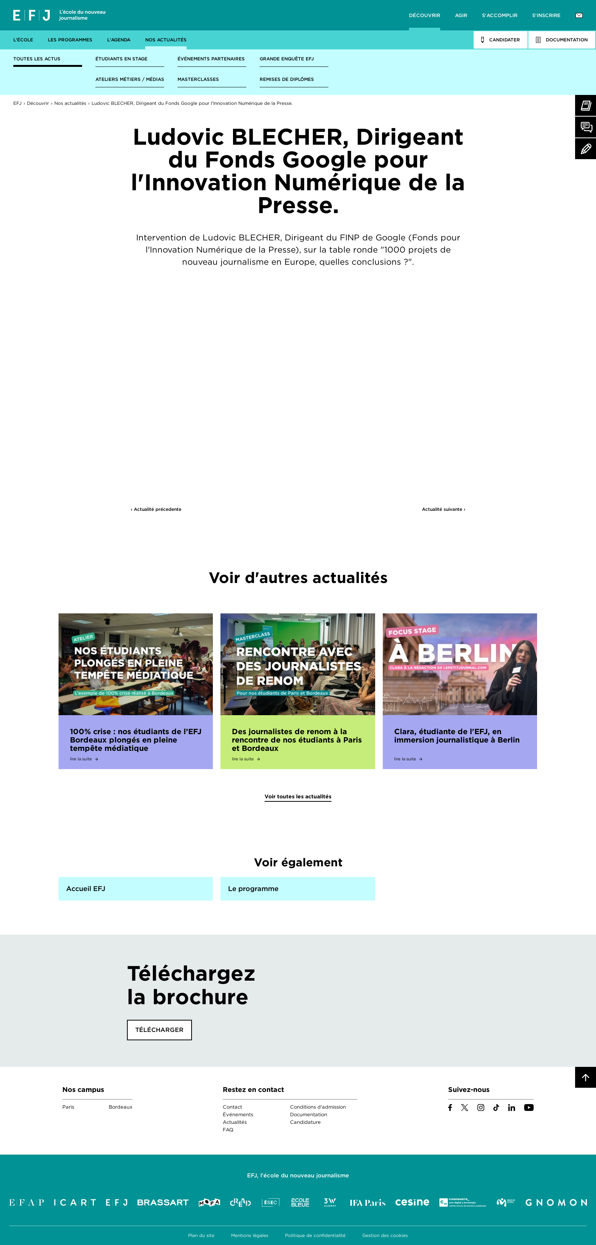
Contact (232, 1107)
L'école (23, 40)
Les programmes (70, 40)
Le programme (253, 889)
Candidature (305, 1122)
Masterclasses (198, 79)
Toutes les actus (36, 59)
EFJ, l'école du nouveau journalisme (298, 1175)
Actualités (235, 1122)
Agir (461, 15)
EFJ (59, 15)
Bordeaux (120, 1107)
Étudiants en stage (121, 59)
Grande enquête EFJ (287, 59)
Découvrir (424, 15)
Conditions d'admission (318, 1107)
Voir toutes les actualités (298, 796)
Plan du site (201, 1235)
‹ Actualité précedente (156, 509)
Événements (238, 1114)
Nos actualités (166, 40)
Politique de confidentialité (315, 1235)
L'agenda (118, 40)
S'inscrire (546, 15)
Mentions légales (249, 1235)
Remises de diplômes (287, 79)
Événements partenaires (211, 59)
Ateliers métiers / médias (129, 79)
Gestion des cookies (385, 1235)
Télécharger (159, 1029)
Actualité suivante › (443, 509)
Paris (68, 1107)
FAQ (228, 1130)
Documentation (308, 1114)
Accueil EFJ (85, 889)
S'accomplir (499, 15)
